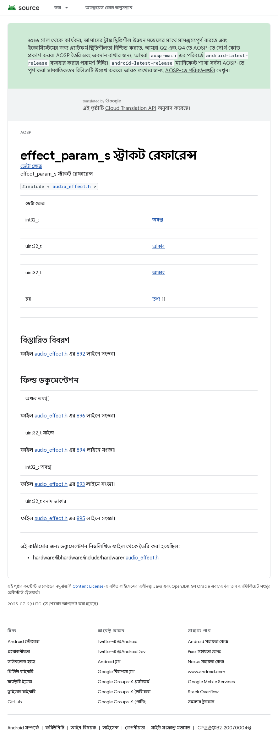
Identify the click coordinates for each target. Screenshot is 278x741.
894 (81, 450)
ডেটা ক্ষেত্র (31, 166)
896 (81, 416)
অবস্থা (157, 220)
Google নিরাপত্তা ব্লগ (116, 671)
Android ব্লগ (109, 661)
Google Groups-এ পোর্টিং (122, 702)
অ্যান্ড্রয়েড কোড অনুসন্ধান (108, 7)
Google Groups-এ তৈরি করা (124, 692)
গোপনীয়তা (135, 727)
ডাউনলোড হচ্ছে (21, 661)
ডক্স (57, 7)
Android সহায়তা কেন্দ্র (208, 641)
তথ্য (156, 299)
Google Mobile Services (211, 681)
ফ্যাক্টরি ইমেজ (20, 681)
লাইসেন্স (110, 727)
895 (81, 518)
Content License (88, 586)
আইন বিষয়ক (83, 727)
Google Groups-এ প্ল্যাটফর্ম (123, 681)
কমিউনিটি (54, 727)
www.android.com (206, 671)
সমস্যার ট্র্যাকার (201, 702)
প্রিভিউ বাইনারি (20, 671)
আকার (158, 246)
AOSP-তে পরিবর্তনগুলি (190, 71)
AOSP (25, 132)
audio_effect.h (71, 186)
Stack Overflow (203, 692)
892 (81, 354)
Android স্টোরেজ (23, 641)
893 (81, 484)
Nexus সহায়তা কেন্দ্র (206, 661)
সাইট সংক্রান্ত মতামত (170, 727)
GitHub (15, 702)
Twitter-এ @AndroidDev (121, 651)
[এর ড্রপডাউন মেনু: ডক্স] (69, 7)
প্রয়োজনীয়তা (19, 651)
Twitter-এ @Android (118, 641)
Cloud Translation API (130, 108)
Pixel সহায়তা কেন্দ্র (204, 651)
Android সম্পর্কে (23, 727)
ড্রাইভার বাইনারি (21, 692)
